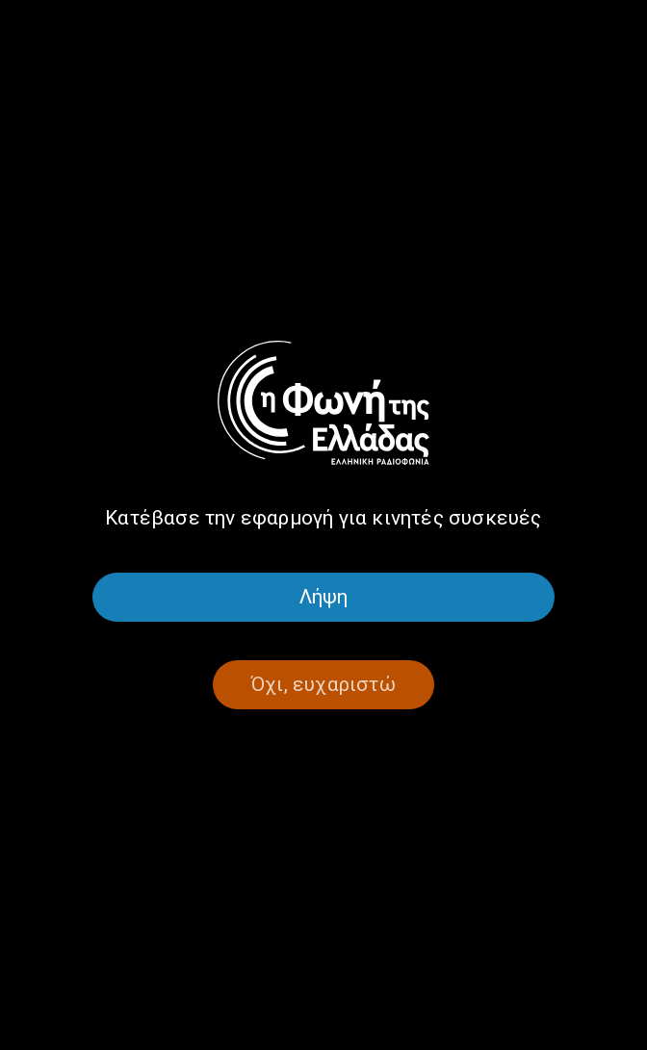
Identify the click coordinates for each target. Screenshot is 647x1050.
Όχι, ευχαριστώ (323, 684)
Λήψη (324, 596)
